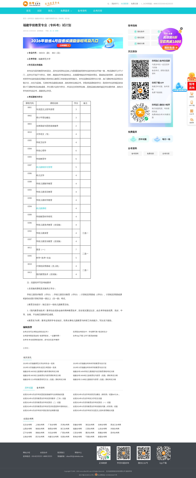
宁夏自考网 (90, 437)
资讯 (51, 10)
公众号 (192, 114)
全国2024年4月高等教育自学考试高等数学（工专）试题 (44, 398)
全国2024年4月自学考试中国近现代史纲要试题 (41, 410)
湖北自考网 (90, 425)
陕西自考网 (52, 429)
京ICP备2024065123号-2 (86, 475)
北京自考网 (27, 425)
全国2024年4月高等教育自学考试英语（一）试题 (92, 402)
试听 (39, 10)
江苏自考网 (77, 433)
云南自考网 (27, 437)
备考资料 (82, 10)
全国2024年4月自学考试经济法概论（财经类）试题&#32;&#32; (97, 394)
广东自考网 (52, 425)
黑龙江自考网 (115, 425)
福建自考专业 (39, 18)
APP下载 (192, 105)
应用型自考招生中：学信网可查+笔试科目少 (90, 332)
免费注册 (134, 4)
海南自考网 (40, 429)
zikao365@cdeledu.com (74, 456)
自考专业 (31, 18)
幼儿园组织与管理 (44, 167)
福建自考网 (77, 429)
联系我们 (61, 453)
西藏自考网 (102, 433)
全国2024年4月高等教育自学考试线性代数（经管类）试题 (95, 406)
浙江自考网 (64, 429)
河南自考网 (114, 429)
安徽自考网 (77, 425)
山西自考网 (27, 429)
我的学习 (115, 4)
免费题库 (66, 10)
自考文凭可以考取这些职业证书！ (36, 332)
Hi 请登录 (125, 4)
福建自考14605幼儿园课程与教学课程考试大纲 (41, 371)
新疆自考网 (102, 437)
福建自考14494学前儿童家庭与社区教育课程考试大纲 (93, 371)
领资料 (192, 123)
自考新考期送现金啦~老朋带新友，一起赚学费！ (42, 336)
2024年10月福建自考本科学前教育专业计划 (89, 363)
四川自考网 (40, 437)
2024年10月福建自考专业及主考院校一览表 (39, 367)
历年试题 (142, 139)
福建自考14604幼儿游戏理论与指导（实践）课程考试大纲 (95, 375)
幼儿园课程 (41, 208)
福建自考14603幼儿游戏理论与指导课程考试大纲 (42, 375)
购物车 (192, 97)
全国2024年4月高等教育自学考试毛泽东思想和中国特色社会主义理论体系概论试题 (55, 406)
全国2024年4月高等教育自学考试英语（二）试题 (42, 402)
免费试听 (150, 154)
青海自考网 (77, 437)
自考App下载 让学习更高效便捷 (85, 336)
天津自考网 (64, 425)
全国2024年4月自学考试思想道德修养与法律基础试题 (43, 394)
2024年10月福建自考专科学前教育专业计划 (89, 367)
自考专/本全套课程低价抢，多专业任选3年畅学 (41, 340)
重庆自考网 (90, 433)
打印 (56, 31)
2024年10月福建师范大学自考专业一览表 (38, 363)
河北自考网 (52, 433)
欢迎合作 (43, 453)
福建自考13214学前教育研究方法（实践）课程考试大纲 (44, 379)
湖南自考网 (40, 433)
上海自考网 (40, 425)
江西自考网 (90, 429)
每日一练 (166, 139)
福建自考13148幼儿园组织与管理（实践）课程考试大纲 (94, 379)
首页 (28, 10)
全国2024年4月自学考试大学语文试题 (87, 398)
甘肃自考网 (64, 437)
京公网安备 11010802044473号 (106, 475)
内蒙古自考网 (53, 437)
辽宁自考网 (27, 433)
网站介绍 (26, 453)
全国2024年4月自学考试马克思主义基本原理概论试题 (93, 410)
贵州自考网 (114, 433)
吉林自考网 (102, 425)
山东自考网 (102, 429)
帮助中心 (78, 453)
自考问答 (97, 10)
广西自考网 (64, 433)
